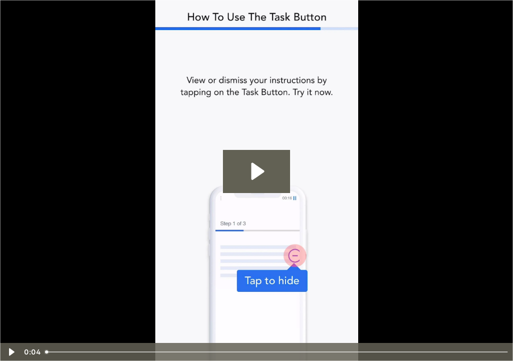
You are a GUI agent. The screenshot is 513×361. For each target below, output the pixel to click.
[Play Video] (11, 352)
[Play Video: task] (256, 171)
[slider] (277, 352)
